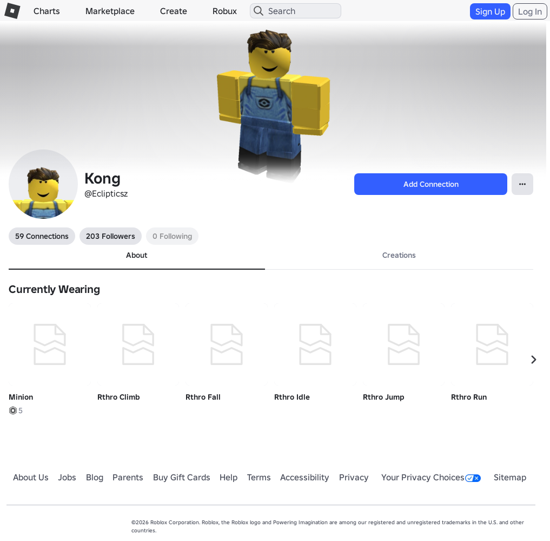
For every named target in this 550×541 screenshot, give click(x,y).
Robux (225, 10)
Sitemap (510, 477)
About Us (31, 477)
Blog (94, 477)
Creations (399, 255)
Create (173, 10)
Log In (530, 11)
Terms (259, 477)
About (136, 255)
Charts (47, 10)
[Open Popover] (522, 184)
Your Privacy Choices (431, 477)
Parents (127, 477)
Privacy (354, 477)
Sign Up (490, 11)
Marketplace (110, 10)
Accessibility (304, 477)
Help (228, 477)
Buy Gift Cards (181, 477)
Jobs (67, 477)
